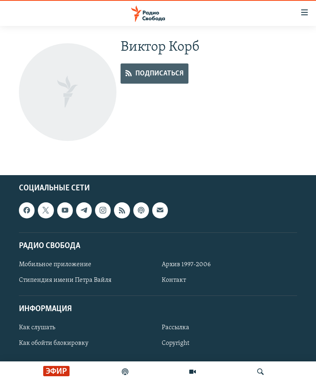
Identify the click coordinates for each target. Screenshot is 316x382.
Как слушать (37, 327)
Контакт (174, 280)
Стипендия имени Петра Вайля (65, 280)
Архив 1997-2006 (186, 264)
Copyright (175, 343)
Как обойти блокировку (53, 343)
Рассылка (175, 327)
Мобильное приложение (55, 264)
